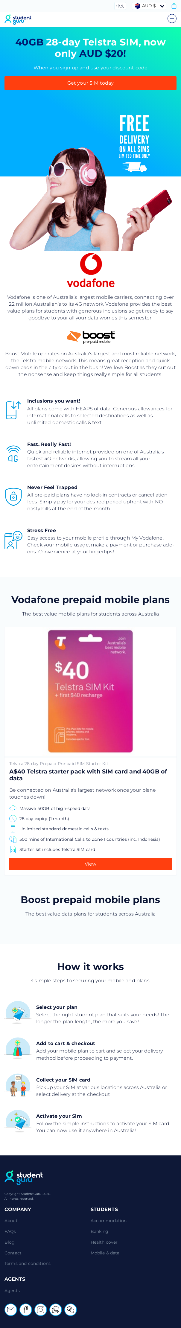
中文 (120, 5)
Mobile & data (105, 1253)
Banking (100, 1231)
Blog (9, 1242)
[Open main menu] (172, 21)
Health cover (104, 1242)
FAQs (10, 1231)
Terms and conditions (27, 1263)
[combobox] (149, 6)
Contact (13, 1253)
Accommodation (109, 1220)
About (11, 1220)
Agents (12, 1290)
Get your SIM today (90, 83)
